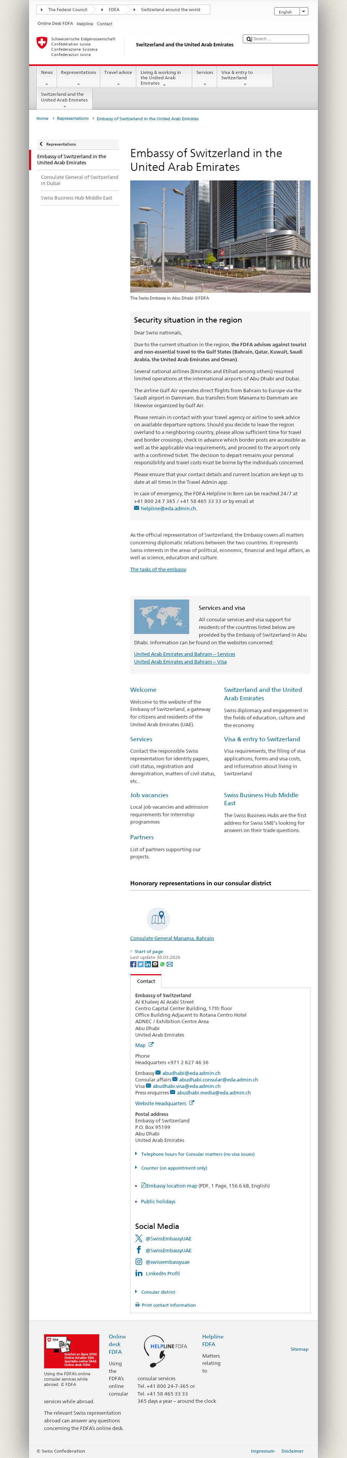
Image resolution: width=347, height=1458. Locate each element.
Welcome (143, 689)
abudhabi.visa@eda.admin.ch (187, 1086)
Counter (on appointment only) (173, 1168)
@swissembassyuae (168, 1262)
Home (42, 118)
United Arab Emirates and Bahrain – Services (184, 654)
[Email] (170, 964)
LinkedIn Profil (163, 1273)
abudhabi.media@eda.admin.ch (214, 1092)
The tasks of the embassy (158, 569)
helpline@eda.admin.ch (168, 508)
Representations (78, 78)
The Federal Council (67, 9)
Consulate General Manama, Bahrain (172, 938)
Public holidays (158, 1201)
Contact (143, 981)
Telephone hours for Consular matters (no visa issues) (197, 1154)
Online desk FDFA (117, 1344)
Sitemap (299, 1349)
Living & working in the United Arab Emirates (164, 78)
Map (144, 1045)
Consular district (157, 1292)
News (46, 78)
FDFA (114, 9)
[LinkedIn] (148, 964)
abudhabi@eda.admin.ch (191, 1073)
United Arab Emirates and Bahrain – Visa (180, 662)
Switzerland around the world (170, 9)
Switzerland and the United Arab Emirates (64, 100)
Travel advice (118, 78)
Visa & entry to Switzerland (245, 78)
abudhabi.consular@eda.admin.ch (218, 1079)
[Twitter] (141, 964)
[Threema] (155, 964)
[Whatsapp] (163, 964)
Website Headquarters (164, 1103)
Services (205, 78)
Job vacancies (149, 795)
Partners (142, 837)
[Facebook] (133, 964)
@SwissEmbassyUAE (169, 1238)
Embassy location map (208, 1186)
